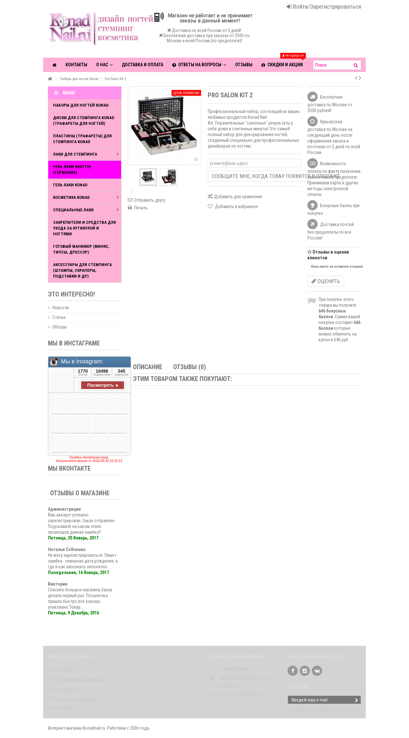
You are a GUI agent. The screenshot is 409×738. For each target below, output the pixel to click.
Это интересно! (71, 294)
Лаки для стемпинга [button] (86, 154)
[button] (199, 65)
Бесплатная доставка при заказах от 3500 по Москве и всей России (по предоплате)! (204, 38)
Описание (147, 367)
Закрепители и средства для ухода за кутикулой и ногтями (84, 228)
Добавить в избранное (236, 206)
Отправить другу (149, 200)
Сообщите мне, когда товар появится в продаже (276, 176)
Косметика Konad (86, 197)
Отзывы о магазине (80, 493)
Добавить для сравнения (238, 196)
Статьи (59, 317)
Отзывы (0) (189, 367)
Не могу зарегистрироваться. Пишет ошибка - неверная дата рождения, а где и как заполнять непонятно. (83, 561)
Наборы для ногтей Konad (81, 105)
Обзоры (59, 326)
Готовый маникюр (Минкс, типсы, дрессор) (81, 249)
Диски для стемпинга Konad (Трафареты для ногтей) (83, 120)
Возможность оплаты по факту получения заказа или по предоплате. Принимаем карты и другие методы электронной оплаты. (333, 179)
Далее (131, 190)
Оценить (326, 281)
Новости (60, 307)
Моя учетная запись (70, 656)
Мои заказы (63, 670)
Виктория (57, 584)
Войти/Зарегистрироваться (324, 6)
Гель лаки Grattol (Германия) (72, 169)
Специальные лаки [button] (86, 209)
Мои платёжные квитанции (77, 679)
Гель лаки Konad (70, 184)
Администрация (64, 509)
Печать (141, 207)
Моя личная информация (76, 699)
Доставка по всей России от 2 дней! (206, 30)
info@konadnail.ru (248, 694)
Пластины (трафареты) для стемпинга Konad (82, 139)
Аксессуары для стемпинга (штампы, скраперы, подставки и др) (82, 270)
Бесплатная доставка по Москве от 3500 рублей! (329, 103)
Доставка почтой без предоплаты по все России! (330, 231)
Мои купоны (63, 708)
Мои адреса (63, 689)
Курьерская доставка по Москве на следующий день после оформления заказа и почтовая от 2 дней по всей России (333, 137)
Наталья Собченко (67, 549)
